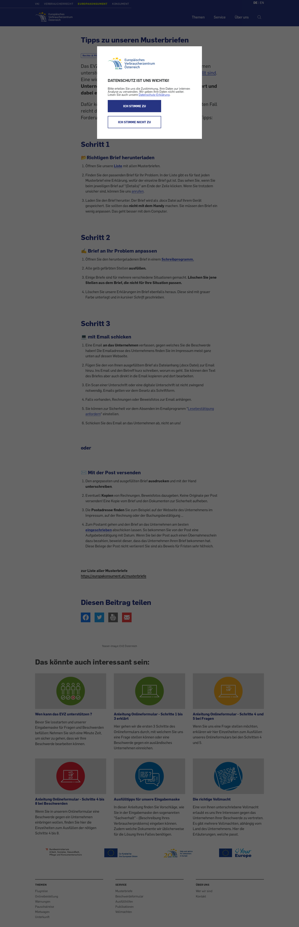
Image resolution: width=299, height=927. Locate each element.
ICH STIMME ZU (134, 106)
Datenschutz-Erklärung (154, 95)
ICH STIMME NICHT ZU (134, 122)
